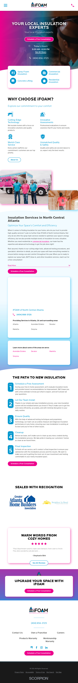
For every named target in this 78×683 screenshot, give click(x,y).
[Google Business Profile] (31, 647)
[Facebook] (36, 647)
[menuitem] (19, 672)
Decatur (34, 351)
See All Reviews (39, 563)
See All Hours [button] (40, 52)
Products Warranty (28, 638)
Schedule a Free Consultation (39, 39)
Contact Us (17, 632)
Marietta (52, 351)
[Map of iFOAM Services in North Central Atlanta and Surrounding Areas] (39, 290)
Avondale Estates (19, 351)
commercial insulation (40, 241)
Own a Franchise (39, 632)
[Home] (39, 5)
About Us (14, 160)
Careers (60, 632)
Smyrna (16, 356)
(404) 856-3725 (41, 58)
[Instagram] (41, 647)
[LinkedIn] (46, 647)
